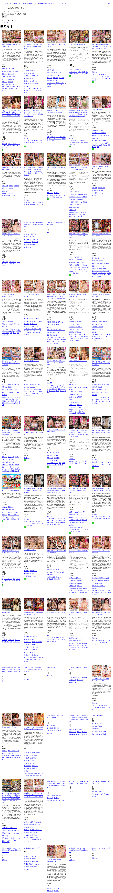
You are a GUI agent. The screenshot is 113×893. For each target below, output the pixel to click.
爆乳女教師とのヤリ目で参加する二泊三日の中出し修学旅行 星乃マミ (78, 850)
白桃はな (72, 525)
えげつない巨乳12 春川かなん (77, 44)
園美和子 (78, 207)
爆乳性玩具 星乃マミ (7, 612)
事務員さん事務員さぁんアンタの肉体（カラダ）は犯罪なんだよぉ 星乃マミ (101, 432)
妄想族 (73, 142)
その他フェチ (53, 389)
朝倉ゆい (100, 135)
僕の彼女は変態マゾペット (31, 361)
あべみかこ (72, 394)
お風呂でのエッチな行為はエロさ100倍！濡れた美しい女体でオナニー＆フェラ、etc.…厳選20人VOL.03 (56, 296)
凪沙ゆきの (80, 199)
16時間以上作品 (14, 519)
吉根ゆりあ (95, 329)
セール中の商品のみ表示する (12, 8)
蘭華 (85, 194)
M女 (15, 757)
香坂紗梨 (4, 515)
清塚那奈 (72, 332)
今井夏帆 (79, 397)
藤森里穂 (56, 458)
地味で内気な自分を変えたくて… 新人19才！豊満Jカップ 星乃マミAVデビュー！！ (11, 850)
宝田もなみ (72, 580)
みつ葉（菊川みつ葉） (76, 392)
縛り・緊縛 (11, 195)
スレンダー (7, 469)
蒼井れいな (72, 321)
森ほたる (10, 830)
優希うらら (27, 247)
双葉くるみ (5, 392)
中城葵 (56, 455)
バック (14, 467)
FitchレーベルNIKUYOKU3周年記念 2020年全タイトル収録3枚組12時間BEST (34, 224)
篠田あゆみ (27, 768)
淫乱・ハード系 (98, 78)
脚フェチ (60, 465)
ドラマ (52, 520)
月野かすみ (72, 257)
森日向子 (11, 465)
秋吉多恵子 (35, 861)
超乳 (48, 524)
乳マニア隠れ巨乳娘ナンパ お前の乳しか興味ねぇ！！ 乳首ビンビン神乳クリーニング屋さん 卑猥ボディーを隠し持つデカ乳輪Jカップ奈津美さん (33, 171)
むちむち (5, 22)
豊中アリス (102, 193)
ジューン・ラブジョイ (30, 234)
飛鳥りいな (78, 202)
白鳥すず (33, 859)
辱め (98, 275)
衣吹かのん (72, 199)
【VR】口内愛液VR (97, 109)
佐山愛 (10, 387)
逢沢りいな (57, 72)
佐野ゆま (11, 462)
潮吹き (96, 403)
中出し (51, 85)
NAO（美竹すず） (14, 71)
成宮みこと (35, 766)
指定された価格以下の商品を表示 (14, 14)
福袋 (7, 519)
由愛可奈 (79, 257)
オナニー (54, 341)
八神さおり (50, 324)
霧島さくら (12, 76)
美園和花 (72, 197)
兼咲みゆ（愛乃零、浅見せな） (56, 330)
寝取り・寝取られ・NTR (57, 522)
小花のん (84, 265)
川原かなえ (35, 239)
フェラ (7, 264)
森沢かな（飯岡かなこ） (76, 402)
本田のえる (72, 260)
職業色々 (13, 838)
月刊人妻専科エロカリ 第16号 (32, 848)
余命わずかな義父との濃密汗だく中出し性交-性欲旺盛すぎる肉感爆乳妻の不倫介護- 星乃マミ (56, 490)
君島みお (49, 332)
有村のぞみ (5, 186)
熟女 (101, 275)
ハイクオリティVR (97, 143)
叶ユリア (78, 191)
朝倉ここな (5, 836)
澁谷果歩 (72, 638)
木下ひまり (95, 133)
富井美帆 (94, 258)
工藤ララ (11, 392)
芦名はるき (5, 324)
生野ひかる (5, 76)
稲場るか (4, 74)
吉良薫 (85, 202)
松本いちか (101, 266)
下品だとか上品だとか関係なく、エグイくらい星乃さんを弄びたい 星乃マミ (56, 362)
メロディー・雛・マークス (32, 856)
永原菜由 (79, 204)
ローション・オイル (55, 139)
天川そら (11, 459)
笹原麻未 (4, 395)
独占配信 (103, 74)
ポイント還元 (96, 334)
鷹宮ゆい (4, 326)
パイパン (75, 411)
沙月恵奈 (16, 384)
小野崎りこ (80, 580)
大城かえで (37, 864)
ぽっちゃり (50, 195)
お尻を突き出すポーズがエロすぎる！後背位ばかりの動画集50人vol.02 (33, 46)
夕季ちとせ (72, 194)
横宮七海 (4, 387)
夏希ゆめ (33, 753)
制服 (96, 518)
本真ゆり (105, 321)
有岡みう (94, 321)
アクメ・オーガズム (100, 76)
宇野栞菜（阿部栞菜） (53, 335)
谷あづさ (10, 833)
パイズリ (81, 74)
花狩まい (72, 265)
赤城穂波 (106, 263)
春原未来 (39, 642)
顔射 (86, 74)
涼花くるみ (102, 261)
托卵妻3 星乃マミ (51, 667)
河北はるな (72, 405)
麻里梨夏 (79, 394)
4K (47, 518)
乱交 (77, 273)
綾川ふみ (16, 833)
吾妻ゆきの (27, 242)
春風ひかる (50, 75)
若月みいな (78, 327)
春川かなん (78, 69)
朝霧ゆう (26, 771)
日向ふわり (27, 239)
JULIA (17, 392)
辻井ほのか (95, 327)
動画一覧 (17, 3)
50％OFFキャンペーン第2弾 (77, 267)
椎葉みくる (11, 79)
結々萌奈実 (5, 509)
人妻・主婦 (82, 214)
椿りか (101, 327)
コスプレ (33, 140)
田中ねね (79, 321)
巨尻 (25, 88)
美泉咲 (31, 864)
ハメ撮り (4, 640)
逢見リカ (33, 70)
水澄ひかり (80, 640)
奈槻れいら (5, 68)
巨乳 (6, 88)
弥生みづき (5, 191)
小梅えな (78, 197)
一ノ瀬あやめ (28, 647)
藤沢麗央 (33, 244)
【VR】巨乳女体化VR (30, 550)
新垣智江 (55, 78)
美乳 (7, 333)
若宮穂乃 (26, 758)
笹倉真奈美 (27, 861)
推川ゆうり (56, 332)
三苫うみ (78, 643)
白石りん (4, 82)
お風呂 (36, 837)
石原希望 (84, 197)
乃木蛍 (101, 263)
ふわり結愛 (95, 130)
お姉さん (56, 85)
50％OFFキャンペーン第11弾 (10, 397)
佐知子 (49, 70)
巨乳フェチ (15, 87)
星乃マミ (4, 79)
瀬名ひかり (95, 578)
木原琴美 (26, 859)
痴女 (14, 333)
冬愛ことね (15, 515)
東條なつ (78, 265)
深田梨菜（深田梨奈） (30, 866)
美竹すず (11, 84)
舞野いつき (27, 83)
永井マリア (5, 84)
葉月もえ (56, 324)
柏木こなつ (5, 459)
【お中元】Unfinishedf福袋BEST (10, 490)
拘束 (12, 193)
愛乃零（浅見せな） (36, 830)
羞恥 (98, 147)
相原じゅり (72, 210)
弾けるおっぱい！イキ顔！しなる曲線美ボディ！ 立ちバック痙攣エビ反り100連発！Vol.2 (11, 432)
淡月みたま (35, 242)
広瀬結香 (54, 322)
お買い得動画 (27, 3)
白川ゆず (78, 520)
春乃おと (26, 387)
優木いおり (72, 640)
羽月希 (16, 512)
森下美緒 (35, 647)
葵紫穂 (34, 644)
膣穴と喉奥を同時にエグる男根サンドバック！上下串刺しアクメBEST (78, 235)
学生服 (76, 74)
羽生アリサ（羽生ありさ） (9, 828)
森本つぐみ (11, 74)
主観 (100, 145)
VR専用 (106, 143)
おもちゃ (33, 523)
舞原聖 (49, 322)
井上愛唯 (11, 68)
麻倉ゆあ (94, 324)
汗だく (78, 142)
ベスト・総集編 (6, 87)
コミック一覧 (61, 3)
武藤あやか (95, 263)
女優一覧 (8, 3)
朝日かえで (5, 71)
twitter (109, 3)
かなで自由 (35, 83)
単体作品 (4, 144)
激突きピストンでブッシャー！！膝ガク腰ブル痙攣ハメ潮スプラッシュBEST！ (11, 363)
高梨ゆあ (72, 207)
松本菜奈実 (102, 133)
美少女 (105, 145)
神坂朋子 (72, 202)
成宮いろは (95, 261)
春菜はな (72, 578)
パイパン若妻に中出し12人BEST (78, 361)
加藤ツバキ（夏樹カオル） (100, 268)
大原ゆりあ (80, 194)
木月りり (78, 262)
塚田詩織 (10, 82)
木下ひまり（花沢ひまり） (100, 141)
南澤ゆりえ (27, 644)
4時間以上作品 (12, 88)
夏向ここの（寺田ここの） (9, 389)
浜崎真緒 (94, 332)
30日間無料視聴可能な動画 (44, 3)
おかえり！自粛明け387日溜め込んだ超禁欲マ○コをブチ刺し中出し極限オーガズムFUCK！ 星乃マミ (101, 46)
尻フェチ (33, 88)
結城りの (72, 262)
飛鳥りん (94, 135)
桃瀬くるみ (72, 583)
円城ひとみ (27, 650)
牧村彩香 (33, 236)
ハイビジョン (33, 90)
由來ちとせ (78, 638)
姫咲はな (11, 188)
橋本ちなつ (5, 188)
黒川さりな (50, 458)
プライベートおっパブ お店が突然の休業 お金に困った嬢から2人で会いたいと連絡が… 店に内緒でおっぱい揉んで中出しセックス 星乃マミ (11, 114)
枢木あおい (95, 138)
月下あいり (50, 460)
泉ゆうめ (49, 327)
